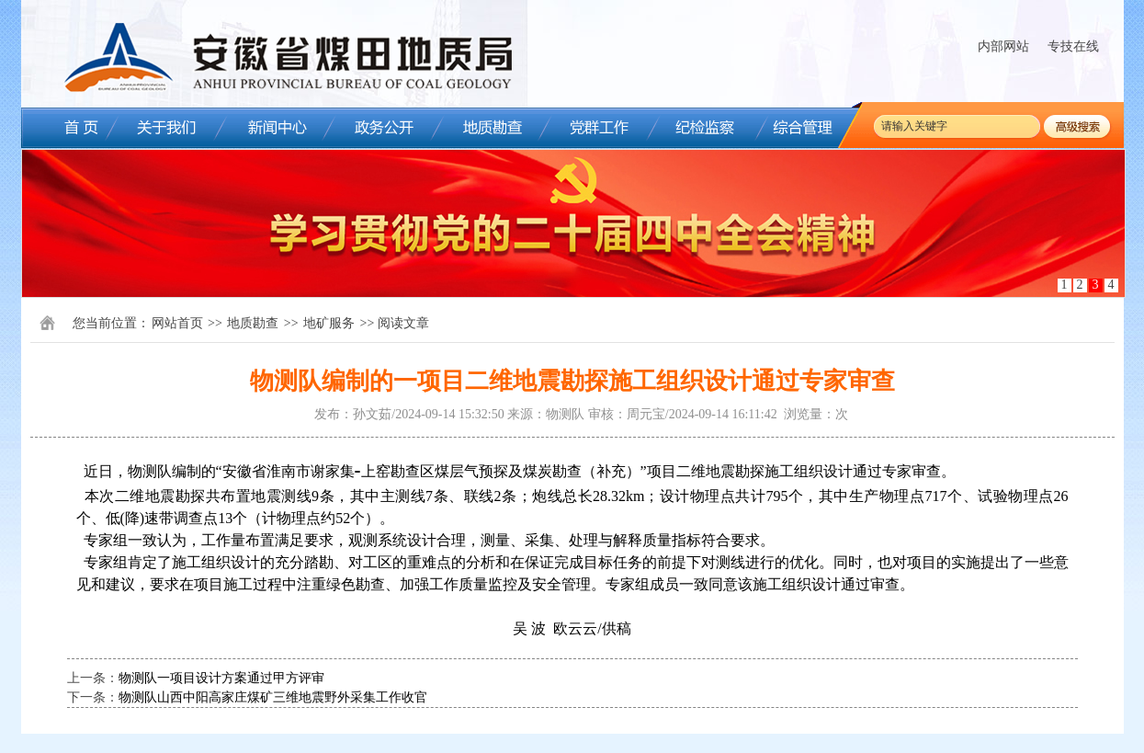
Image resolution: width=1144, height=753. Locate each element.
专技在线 (1073, 46)
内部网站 (1003, 46)
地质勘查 (252, 323)
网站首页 (177, 323)
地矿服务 (329, 323)
